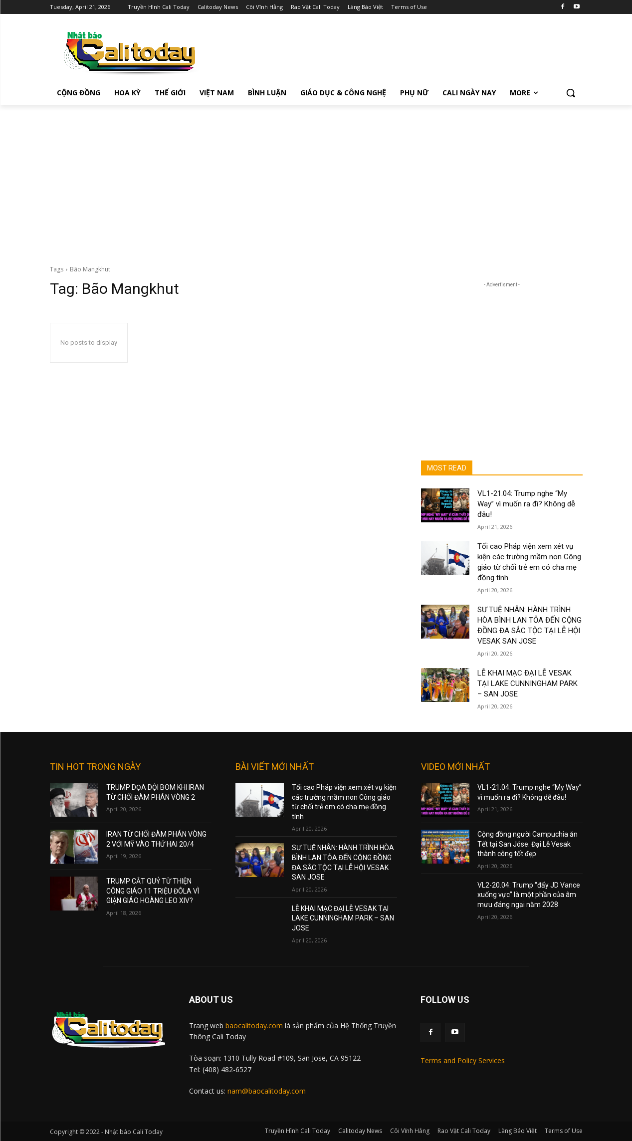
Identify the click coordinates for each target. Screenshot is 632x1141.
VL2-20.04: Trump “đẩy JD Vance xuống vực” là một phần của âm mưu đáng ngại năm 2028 (528, 895)
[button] (571, 93)
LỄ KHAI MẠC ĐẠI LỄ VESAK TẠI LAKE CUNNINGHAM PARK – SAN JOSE (527, 683)
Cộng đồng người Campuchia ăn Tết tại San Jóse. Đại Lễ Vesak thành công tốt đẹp (527, 844)
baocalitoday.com (254, 1025)
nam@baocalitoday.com (266, 1091)
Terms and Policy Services (463, 1060)
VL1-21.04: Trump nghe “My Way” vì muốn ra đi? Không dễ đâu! (526, 504)
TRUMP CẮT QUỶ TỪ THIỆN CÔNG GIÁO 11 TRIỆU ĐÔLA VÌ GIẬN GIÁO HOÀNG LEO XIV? (152, 891)
